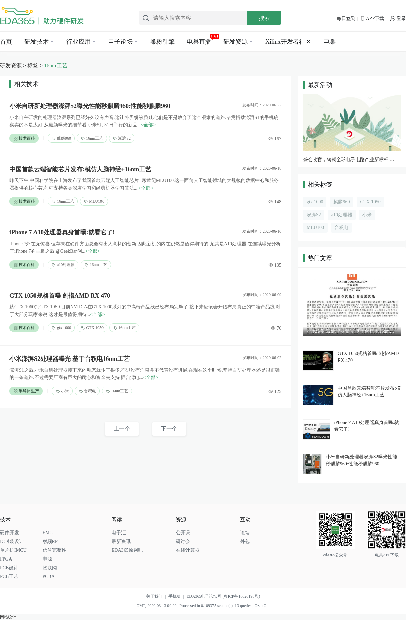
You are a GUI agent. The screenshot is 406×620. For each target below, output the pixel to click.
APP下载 (372, 18)
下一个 (169, 428)
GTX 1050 (92, 327)
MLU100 (94, 201)
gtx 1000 (61, 327)
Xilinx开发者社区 (288, 41)
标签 (32, 65)
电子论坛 (120, 41)
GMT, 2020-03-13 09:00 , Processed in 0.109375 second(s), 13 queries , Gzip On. (202, 605)
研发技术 (36, 41)
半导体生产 (26, 391)
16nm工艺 (55, 65)
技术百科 (24, 138)
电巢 (329, 41)
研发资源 (235, 41)
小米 (62, 391)
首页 (6, 41)
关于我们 (157, 596)
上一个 (122, 428)
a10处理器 (63, 264)
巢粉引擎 (162, 41)
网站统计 (8, 617)
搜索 (264, 18)
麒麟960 (61, 138)
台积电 (87, 391)
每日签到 (346, 18)
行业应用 (78, 41)
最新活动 (320, 84)
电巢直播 (199, 41)
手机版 (177, 596)
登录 (398, 18)
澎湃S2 (122, 138)
